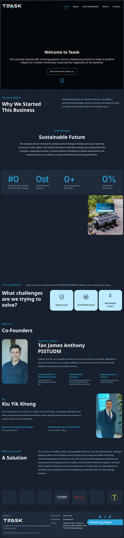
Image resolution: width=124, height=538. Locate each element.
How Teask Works (90, 6)
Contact (116, 6)
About (76, 6)
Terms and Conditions (9, 533)
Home (66, 6)
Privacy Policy (35, 533)
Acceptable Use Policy (23, 533)
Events (106, 6)
